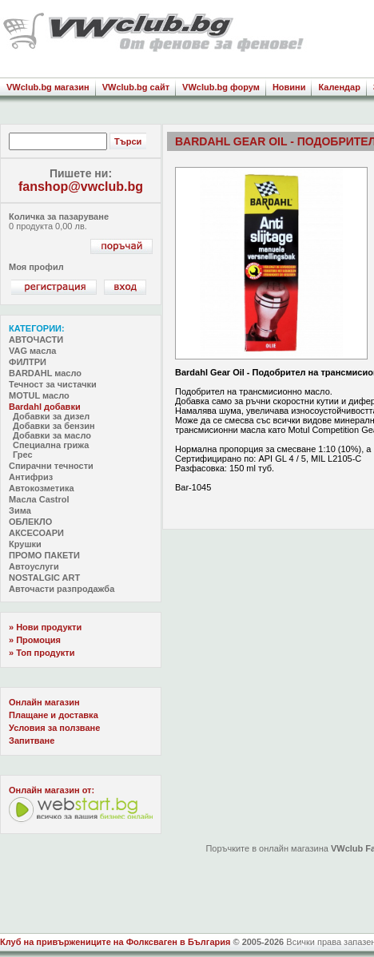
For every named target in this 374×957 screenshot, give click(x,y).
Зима (20, 510)
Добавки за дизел (51, 416)
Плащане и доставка (53, 715)
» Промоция (35, 640)
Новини (289, 87)
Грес (23, 454)
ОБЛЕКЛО (30, 521)
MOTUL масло (39, 395)
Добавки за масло (52, 435)
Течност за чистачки (53, 384)
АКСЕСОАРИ (36, 533)
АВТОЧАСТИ (36, 339)
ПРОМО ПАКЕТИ (44, 555)
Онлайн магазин (44, 702)
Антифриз (31, 477)
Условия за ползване (54, 728)
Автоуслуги (34, 566)
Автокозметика (41, 488)
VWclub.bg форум (221, 87)
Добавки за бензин (54, 426)
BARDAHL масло (45, 373)
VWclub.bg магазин (48, 87)
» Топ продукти (41, 652)
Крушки (25, 544)
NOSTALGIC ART (44, 577)
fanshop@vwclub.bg (80, 186)
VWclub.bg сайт (135, 87)
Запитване (31, 740)
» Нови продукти (45, 627)
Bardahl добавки (45, 406)
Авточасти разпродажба (61, 589)
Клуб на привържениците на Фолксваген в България (115, 942)
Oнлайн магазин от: (51, 790)
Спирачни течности (51, 466)
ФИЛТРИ (27, 362)
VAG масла (32, 350)
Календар (339, 87)
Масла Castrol (39, 499)
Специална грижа (51, 445)
